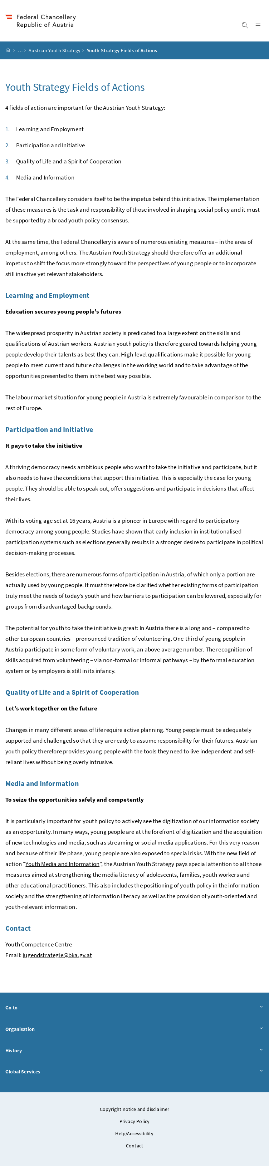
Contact (134, 1145)
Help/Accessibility (134, 1133)
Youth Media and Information (62, 864)
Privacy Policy (134, 1121)
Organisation (134, 1029)
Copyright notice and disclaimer (134, 1109)
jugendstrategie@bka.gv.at (57, 955)
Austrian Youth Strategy (54, 50)
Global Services (134, 1071)
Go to (134, 1007)
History (134, 1050)
